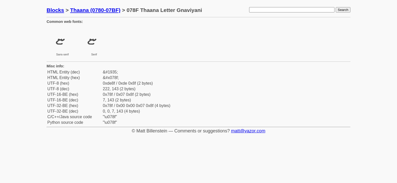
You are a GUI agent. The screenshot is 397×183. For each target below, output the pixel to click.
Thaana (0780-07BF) (95, 10)
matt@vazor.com (248, 130)
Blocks (55, 10)
